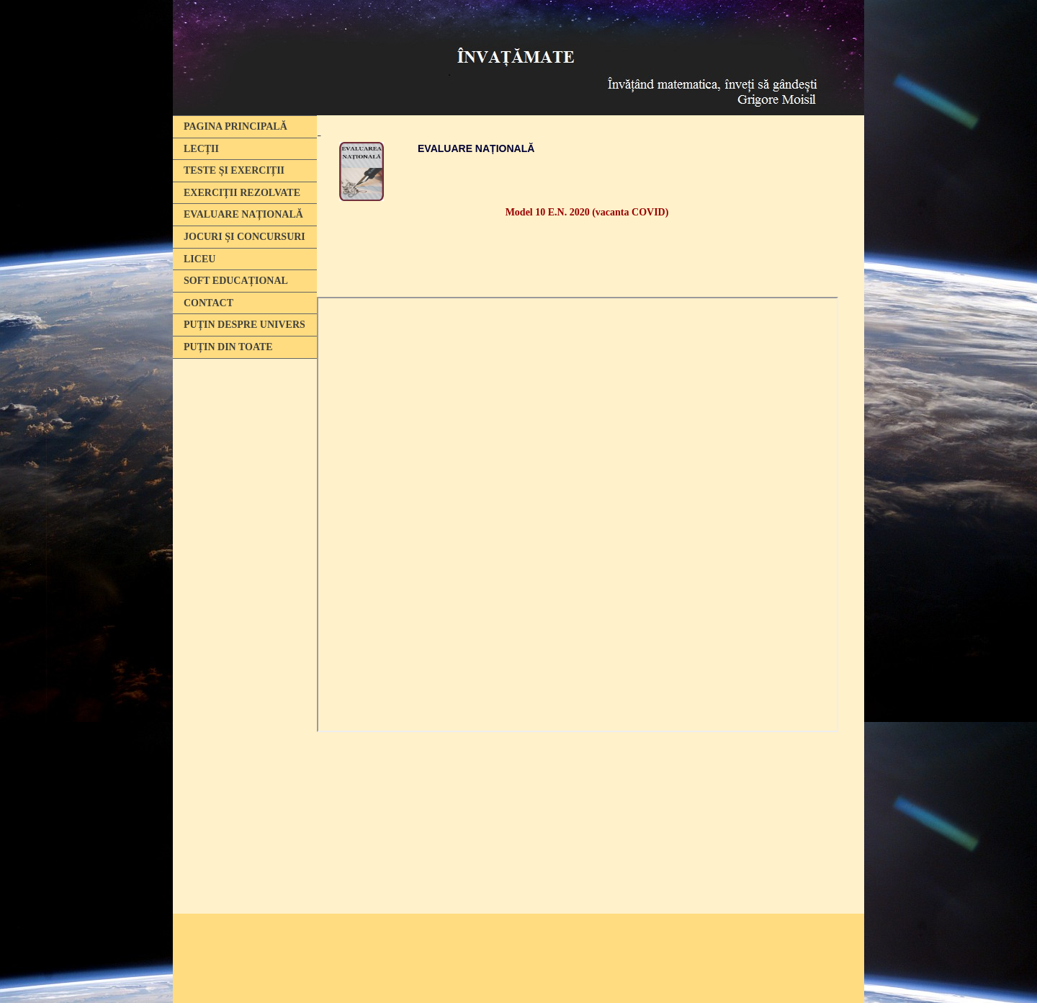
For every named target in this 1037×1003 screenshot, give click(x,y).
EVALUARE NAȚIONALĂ (243, 214)
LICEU (199, 259)
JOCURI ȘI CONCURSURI (244, 236)
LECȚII (201, 148)
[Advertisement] (241, 586)
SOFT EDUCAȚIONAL (236, 280)
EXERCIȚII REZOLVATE (242, 192)
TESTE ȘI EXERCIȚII (234, 170)
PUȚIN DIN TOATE (228, 347)
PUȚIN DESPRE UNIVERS (244, 324)
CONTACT (208, 303)
